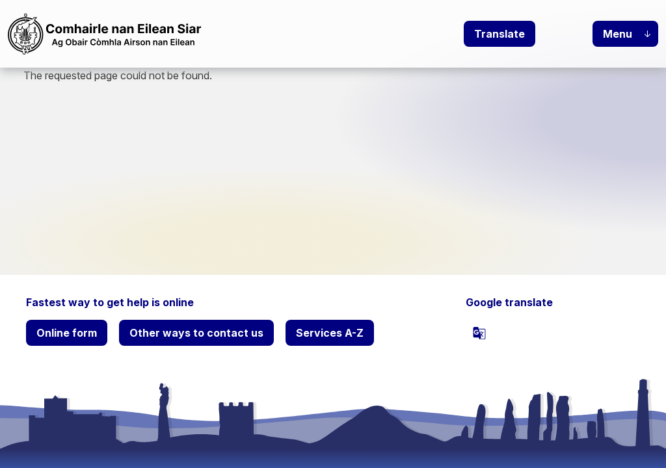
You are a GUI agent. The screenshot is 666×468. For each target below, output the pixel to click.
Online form (66, 332)
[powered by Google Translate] (479, 333)
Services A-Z (330, 332)
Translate (499, 33)
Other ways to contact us (196, 332)
